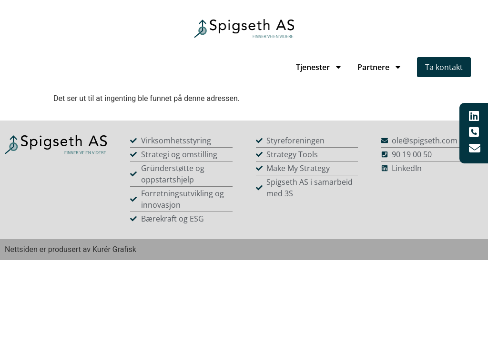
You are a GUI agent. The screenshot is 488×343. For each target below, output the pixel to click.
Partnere (379, 67)
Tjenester (319, 67)
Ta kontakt (444, 67)
